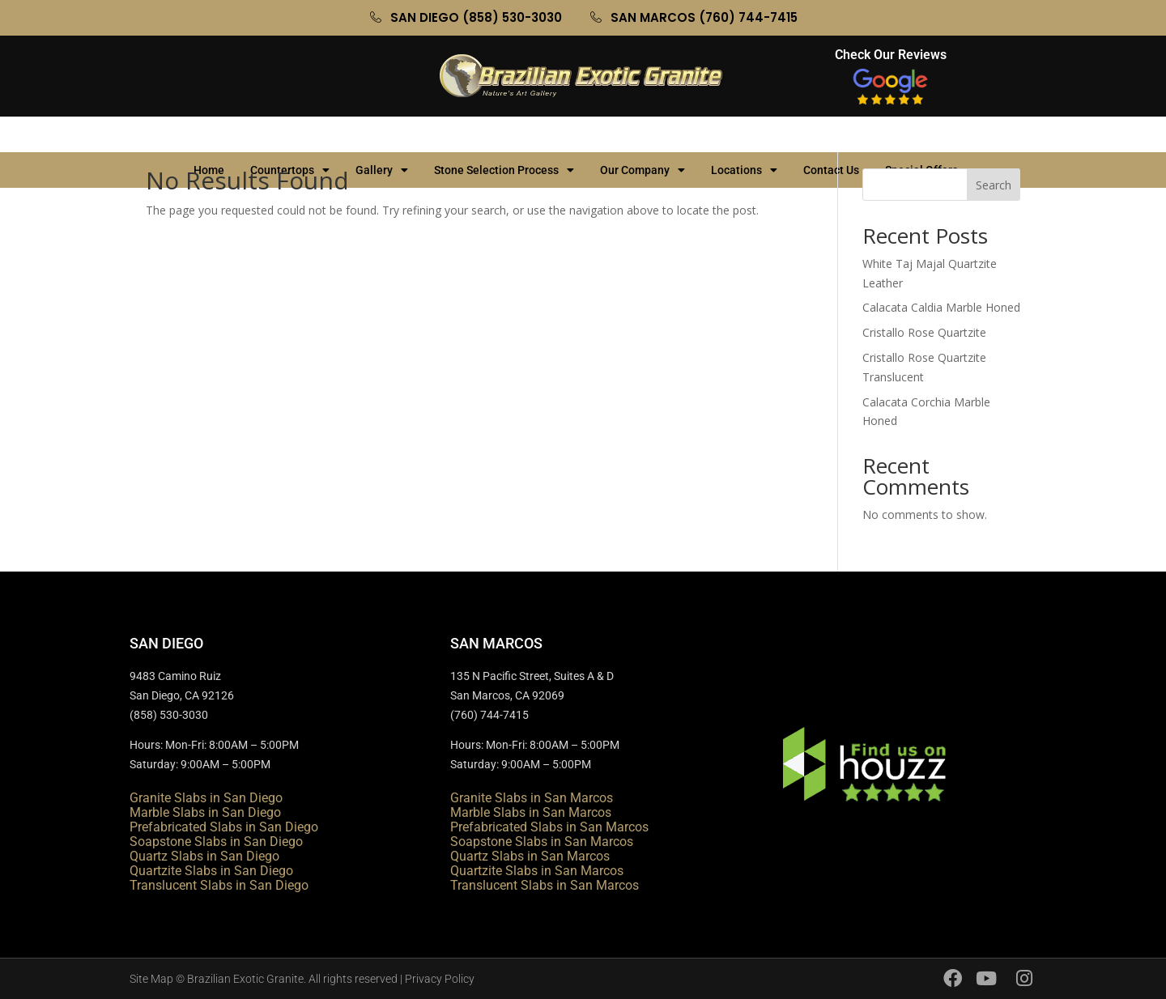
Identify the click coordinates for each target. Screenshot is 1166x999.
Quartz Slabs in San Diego (204, 856)
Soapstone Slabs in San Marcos (541, 841)
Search (993, 185)
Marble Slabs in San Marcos (530, 812)
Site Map (151, 978)
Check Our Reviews (891, 54)
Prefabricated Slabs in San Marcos (549, 827)
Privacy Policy (439, 978)
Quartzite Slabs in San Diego (211, 870)
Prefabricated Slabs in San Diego (224, 827)
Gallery (381, 134)
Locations (744, 134)
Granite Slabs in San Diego (206, 798)
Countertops (290, 134)
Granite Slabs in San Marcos (531, 798)
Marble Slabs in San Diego (205, 812)
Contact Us (831, 134)
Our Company (642, 134)
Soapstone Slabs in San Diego (216, 841)
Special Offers (929, 134)
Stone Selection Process (504, 134)
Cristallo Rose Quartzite (924, 332)
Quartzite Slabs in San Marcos (536, 870)
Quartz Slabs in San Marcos (530, 856)
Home (209, 134)
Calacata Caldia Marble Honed (941, 307)
